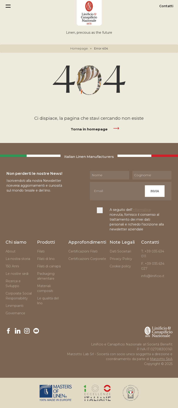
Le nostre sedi (17, 274)
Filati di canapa (49, 266)
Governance (15, 313)
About (11, 251)
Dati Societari (120, 251)
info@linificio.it (152, 276)
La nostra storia (18, 259)
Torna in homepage (89, 129)
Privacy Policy (121, 259)
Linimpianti (14, 306)
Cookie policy (120, 266)
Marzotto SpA (161, 359)
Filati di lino (46, 259)
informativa (141, 210)
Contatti (166, 6)
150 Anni (12, 266)
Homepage (79, 48)
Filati (40, 251)
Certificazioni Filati (83, 251)
